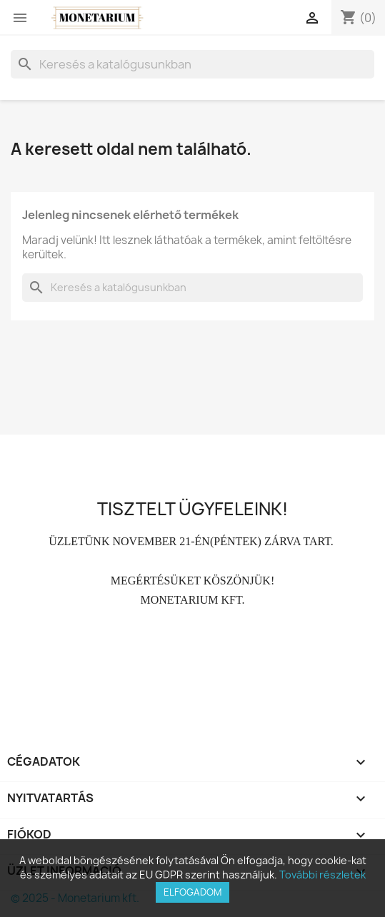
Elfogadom (192, 892)
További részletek (322, 874)
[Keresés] (192, 64)
